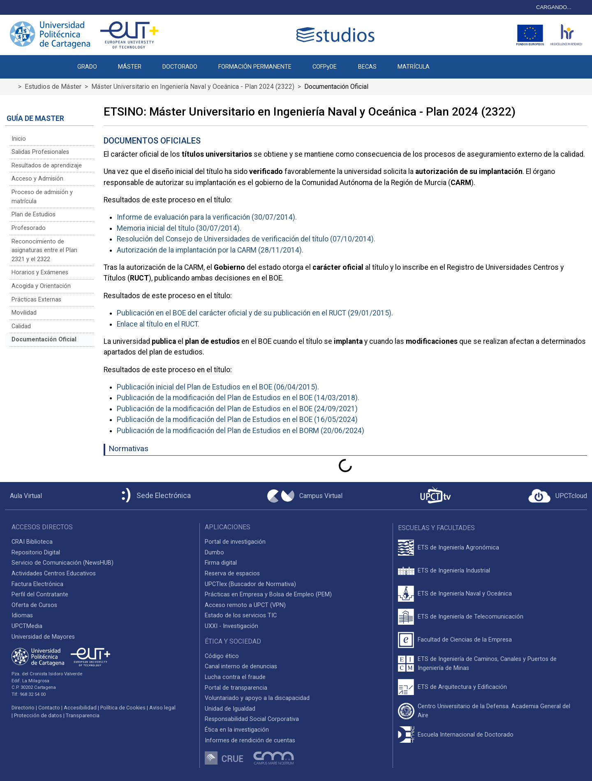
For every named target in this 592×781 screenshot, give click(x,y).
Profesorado (29, 228)
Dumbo (214, 552)
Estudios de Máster (53, 86)
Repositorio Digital (36, 552)
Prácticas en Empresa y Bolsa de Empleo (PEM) (268, 594)
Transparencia (82, 715)
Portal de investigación (235, 541)
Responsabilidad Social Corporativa (252, 719)
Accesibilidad (80, 708)
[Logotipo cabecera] (337, 34)
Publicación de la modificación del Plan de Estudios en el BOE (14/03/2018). (238, 398)
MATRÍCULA (414, 66)
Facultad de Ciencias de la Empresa (465, 639)
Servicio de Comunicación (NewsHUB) (62, 562)
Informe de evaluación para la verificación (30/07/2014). (207, 217)
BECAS (367, 66)
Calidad (21, 326)
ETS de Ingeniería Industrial (454, 570)
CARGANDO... (553, 7)
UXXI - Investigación (231, 626)
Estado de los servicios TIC (241, 615)
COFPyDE (324, 66)
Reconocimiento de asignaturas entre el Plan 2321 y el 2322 (44, 250)
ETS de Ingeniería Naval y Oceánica (465, 593)
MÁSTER (129, 66)
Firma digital (221, 562)
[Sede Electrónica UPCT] (154, 496)
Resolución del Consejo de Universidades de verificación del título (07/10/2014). (246, 239)
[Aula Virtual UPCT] (23, 496)
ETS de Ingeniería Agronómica (458, 547)
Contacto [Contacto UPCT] (49, 708)
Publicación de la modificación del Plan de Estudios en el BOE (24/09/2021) (237, 409)
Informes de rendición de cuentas (250, 740)
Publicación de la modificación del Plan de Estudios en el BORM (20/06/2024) (240, 430)
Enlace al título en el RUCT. (158, 324)
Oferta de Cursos (34, 605)
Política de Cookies (123, 708)
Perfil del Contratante (40, 594)
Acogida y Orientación (41, 286)
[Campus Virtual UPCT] (304, 496)
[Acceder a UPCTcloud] (557, 496)
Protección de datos (38, 715)
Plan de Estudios (34, 214)
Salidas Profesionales (40, 151)
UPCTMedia (27, 626)
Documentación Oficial (44, 339)
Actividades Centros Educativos (54, 573)
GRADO (87, 66)
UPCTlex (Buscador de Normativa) (250, 584)
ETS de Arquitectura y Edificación (462, 687)
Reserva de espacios (232, 573)
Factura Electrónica (37, 584)
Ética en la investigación (237, 729)
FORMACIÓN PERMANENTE (254, 66)
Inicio (19, 138)
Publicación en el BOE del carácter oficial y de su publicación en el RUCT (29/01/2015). (255, 313)
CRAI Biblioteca (32, 541)
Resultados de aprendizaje (47, 165)
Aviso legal (162, 708)
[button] (450, 62)
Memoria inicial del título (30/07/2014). (179, 228)
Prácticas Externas (36, 299)
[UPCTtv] (435, 495)
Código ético (222, 656)
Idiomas (22, 615)
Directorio (23, 708)
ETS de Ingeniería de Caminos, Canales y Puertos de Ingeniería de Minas (487, 664)
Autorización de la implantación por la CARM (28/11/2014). (210, 250)
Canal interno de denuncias (241, 666)
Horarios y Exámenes (40, 272)
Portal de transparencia (236, 687)
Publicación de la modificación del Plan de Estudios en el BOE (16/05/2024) (237, 419)
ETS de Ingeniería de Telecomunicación (470, 616)
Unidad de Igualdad (230, 708)
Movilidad (24, 312)
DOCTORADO (179, 66)
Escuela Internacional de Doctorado (465, 734)
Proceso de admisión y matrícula (42, 197)
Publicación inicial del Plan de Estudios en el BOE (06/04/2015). (218, 387)
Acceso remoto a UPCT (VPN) (245, 605)
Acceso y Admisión (37, 178)
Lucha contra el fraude (235, 677)
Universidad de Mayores (43, 636)
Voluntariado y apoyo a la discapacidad (257, 698)
